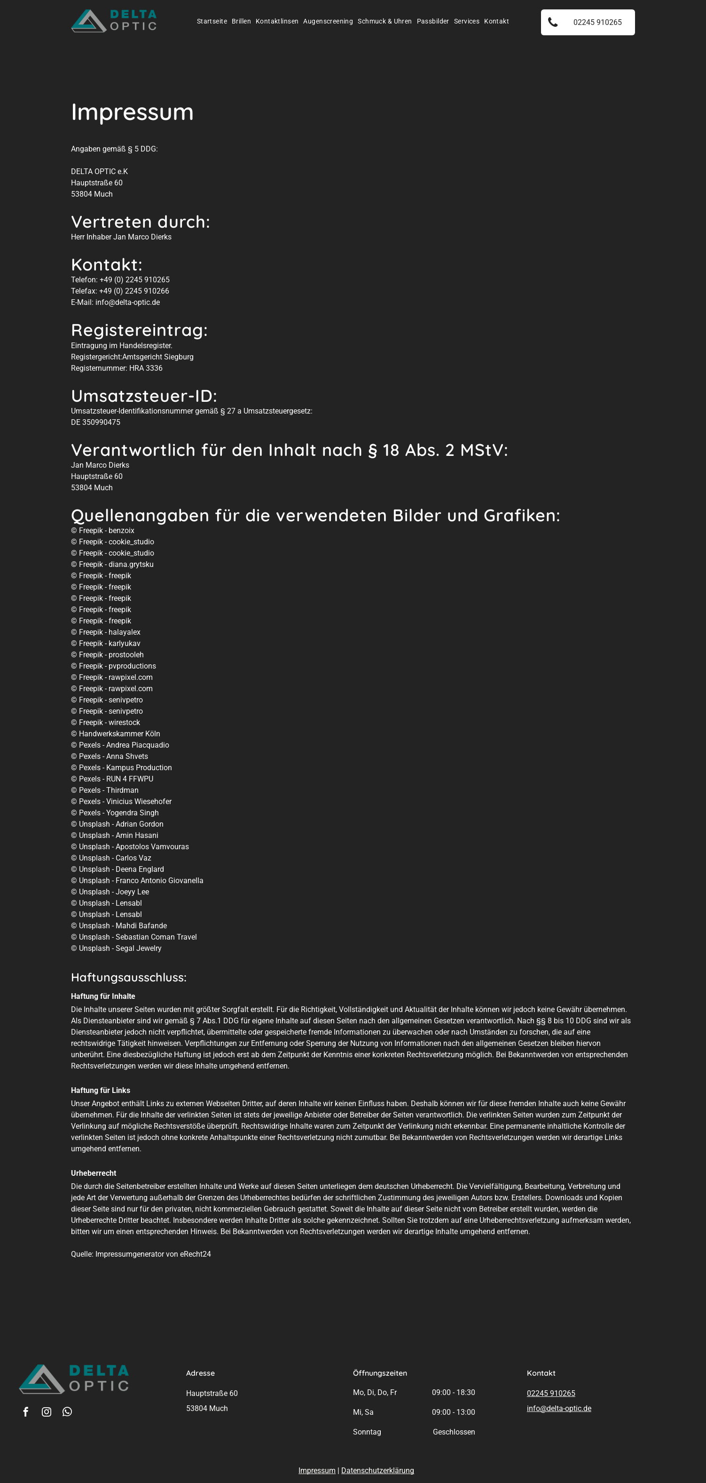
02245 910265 (551, 1393)
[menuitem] (212, 21)
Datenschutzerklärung (377, 1470)
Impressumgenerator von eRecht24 (153, 1254)
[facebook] (26, 1413)
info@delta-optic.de (559, 1408)
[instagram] (46, 1413)
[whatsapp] (67, 1413)
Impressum (317, 1470)
